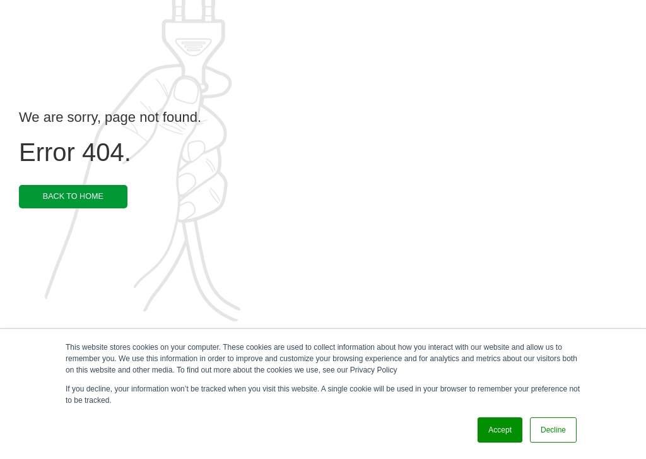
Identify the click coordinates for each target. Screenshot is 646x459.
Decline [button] (553, 430)
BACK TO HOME (73, 196)
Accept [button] (500, 430)
